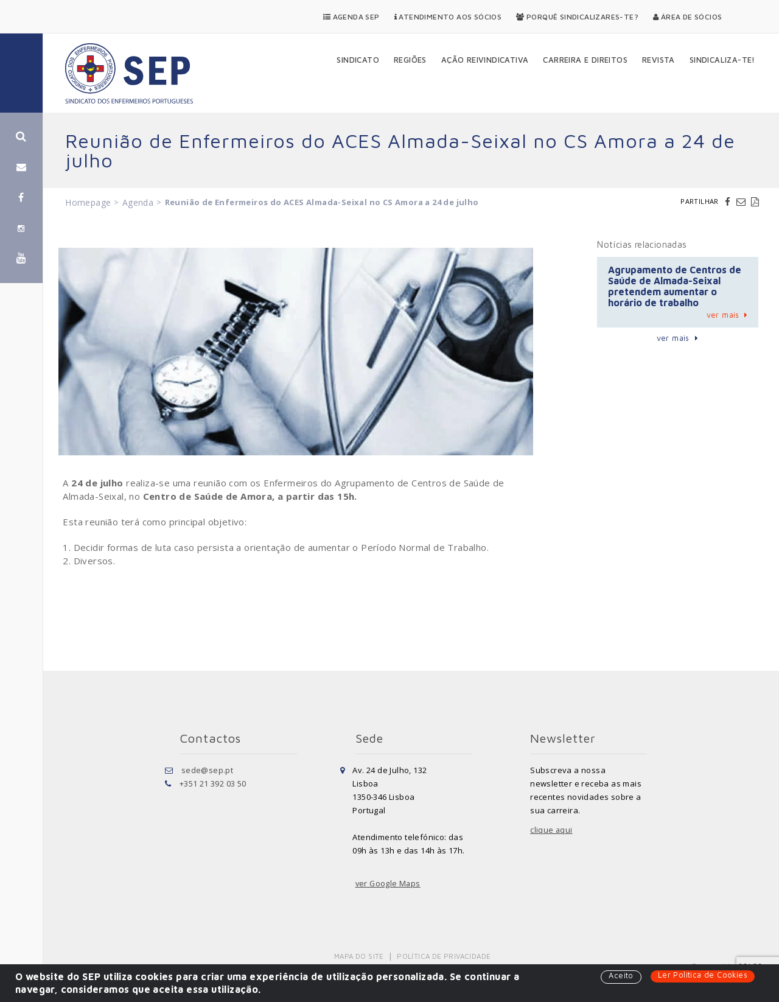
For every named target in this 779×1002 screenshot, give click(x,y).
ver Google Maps (388, 883)
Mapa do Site (360, 956)
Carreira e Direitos (585, 60)
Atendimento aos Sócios (448, 16)
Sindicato (358, 60)
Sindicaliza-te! (722, 60)
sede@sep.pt (207, 770)
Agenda (137, 202)
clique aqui (551, 829)
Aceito (619, 976)
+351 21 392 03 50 (213, 783)
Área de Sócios (687, 16)
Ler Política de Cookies (702, 975)
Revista (658, 60)
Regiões (410, 60)
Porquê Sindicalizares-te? (577, 16)
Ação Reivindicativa (485, 60)
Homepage (88, 202)
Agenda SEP (351, 16)
